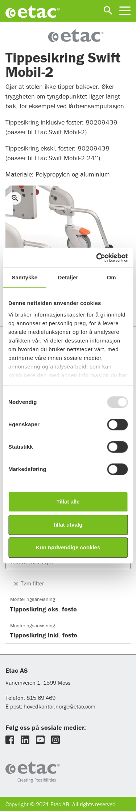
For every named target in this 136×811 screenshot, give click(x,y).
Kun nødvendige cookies (68, 547)
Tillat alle (68, 501)
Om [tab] (111, 277)
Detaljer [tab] (68, 277)
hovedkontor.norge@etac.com (59, 706)
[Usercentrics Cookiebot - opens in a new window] (97, 257)
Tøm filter (28, 583)
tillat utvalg (68, 525)
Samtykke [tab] (24, 277)
